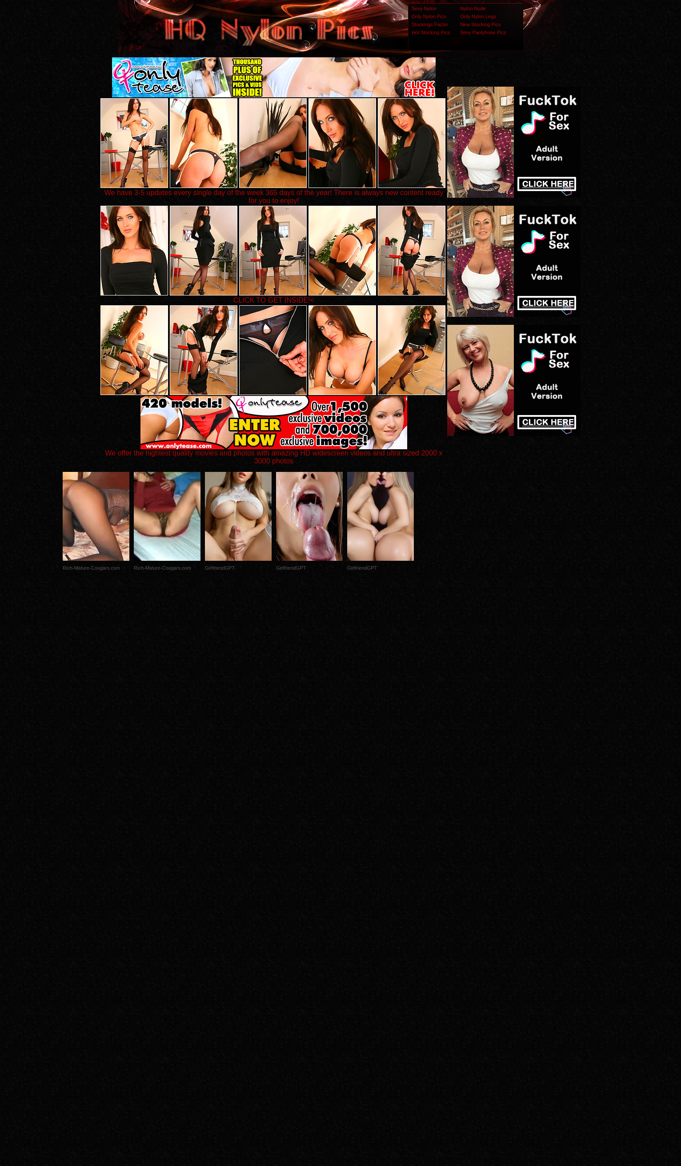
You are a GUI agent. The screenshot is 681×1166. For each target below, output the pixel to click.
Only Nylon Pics (429, 16)
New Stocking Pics (480, 24)
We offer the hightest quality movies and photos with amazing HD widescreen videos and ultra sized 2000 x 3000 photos (274, 454)
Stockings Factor (430, 24)
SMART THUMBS (356, 989)
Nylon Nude (472, 8)
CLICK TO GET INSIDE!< (273, 300)
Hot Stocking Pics (431, 32)
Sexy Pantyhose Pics (483, 32)
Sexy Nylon (424, 8)
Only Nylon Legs (478, 16)
